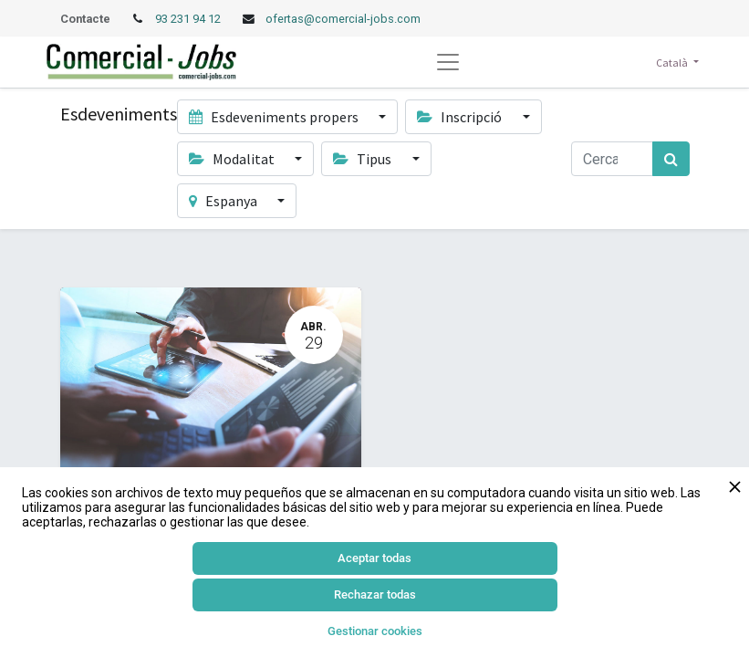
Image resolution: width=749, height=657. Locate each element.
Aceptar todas (374, 558)
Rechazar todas (375, 594)
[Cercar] (671, 158)
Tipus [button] (363, 159)
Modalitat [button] (233, 159)
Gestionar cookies (375, 631)
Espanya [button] (224, 201)
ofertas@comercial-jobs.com (343, 19)
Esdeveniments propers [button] (275, 117)
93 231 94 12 (189, 19)
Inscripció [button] (461, 117)
